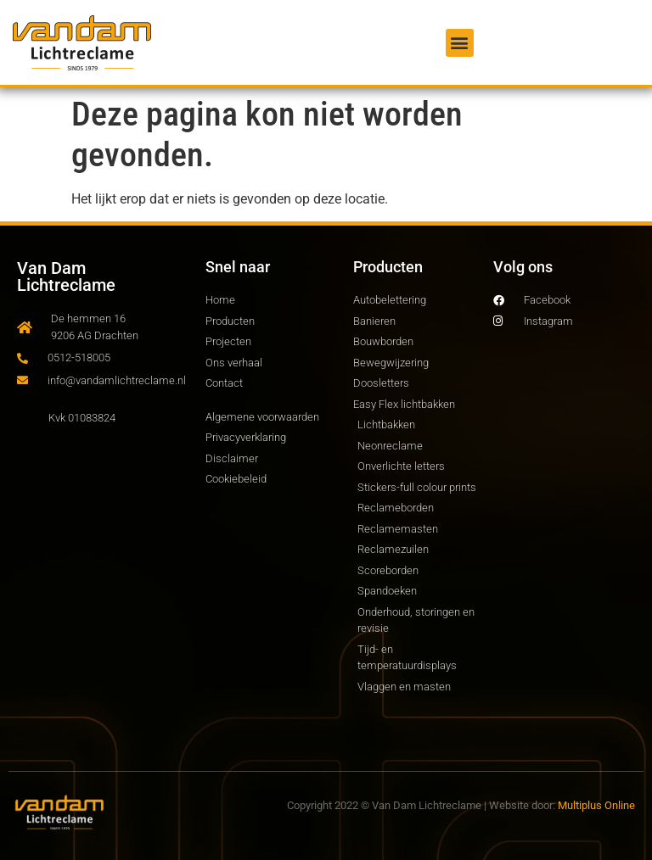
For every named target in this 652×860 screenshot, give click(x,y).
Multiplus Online (596, 805)
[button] (460, 43)
